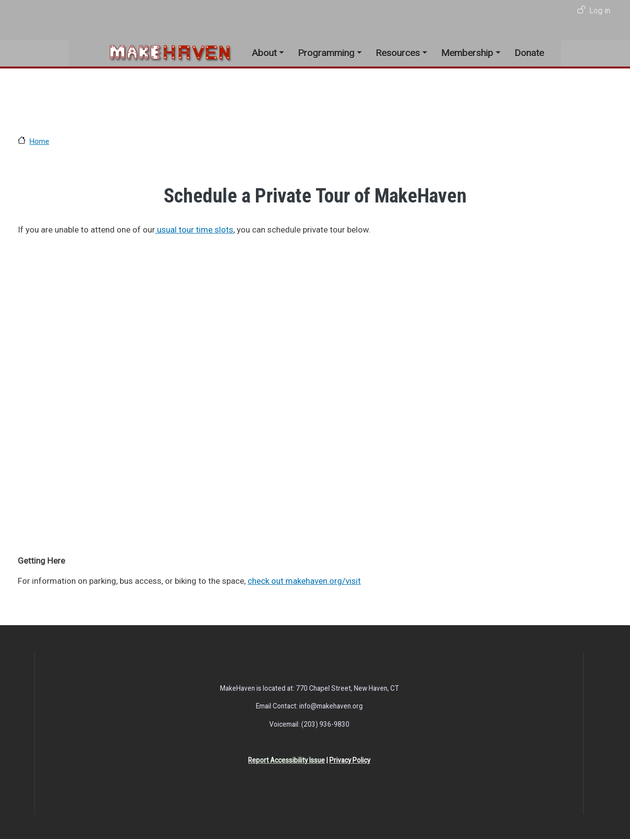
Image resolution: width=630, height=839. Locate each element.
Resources (398, 53)
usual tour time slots (194, 230)
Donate (529, 53)
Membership (467, 53)
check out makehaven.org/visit (304, 581)
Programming (326, 53)
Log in (599, 10)
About (264, 53)
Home (39, 141)
